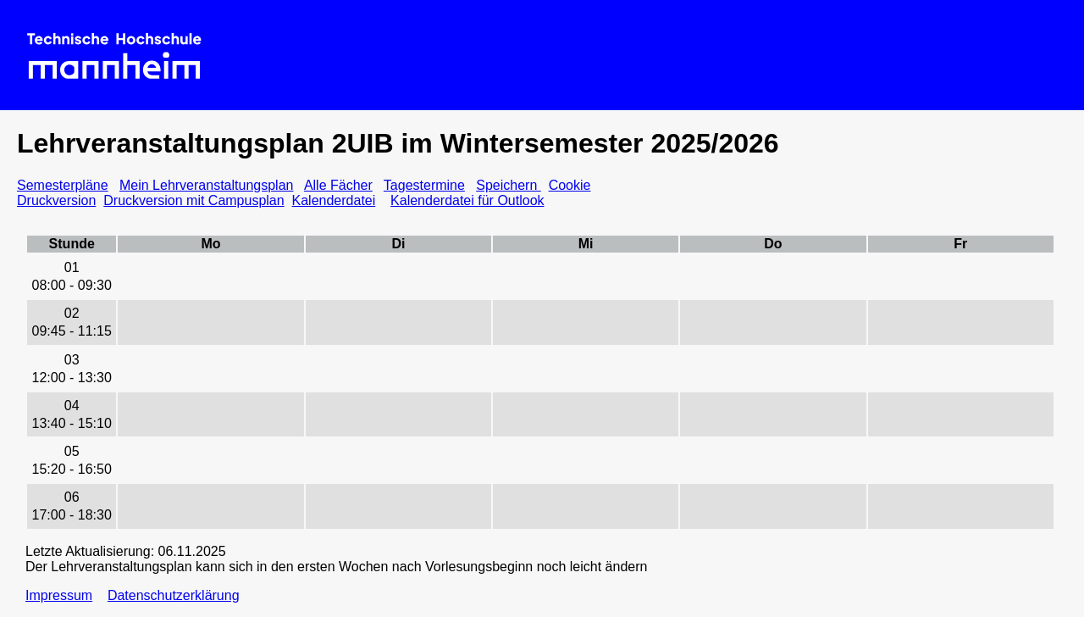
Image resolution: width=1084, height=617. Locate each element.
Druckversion (56, 200)
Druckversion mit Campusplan (193, 200)
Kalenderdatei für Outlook (467, 200)
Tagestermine (424, 185)
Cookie (570, 185)
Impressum (58, 595)
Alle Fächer (338, 185)
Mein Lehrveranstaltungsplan (206, 185)
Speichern (508, 185)
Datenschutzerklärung (174, 595)
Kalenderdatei (334, 200)
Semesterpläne (62, 185)
